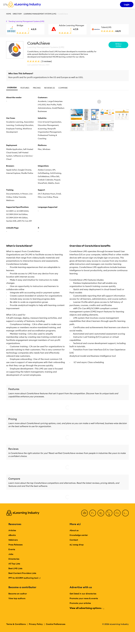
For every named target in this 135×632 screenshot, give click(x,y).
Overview (12, 87)
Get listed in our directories (83, 593)
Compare (63, 88)
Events (11, 549)
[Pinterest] (117, 513)
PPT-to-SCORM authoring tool (24, 578)
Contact (74, 540)
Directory (17, 14)
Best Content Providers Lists (22, 573)
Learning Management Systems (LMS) (40, 14)
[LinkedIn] (101, 513)
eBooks (12, 535)
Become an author (17, 593)
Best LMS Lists (15, 568)
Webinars (13, 540)
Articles (12, 530)
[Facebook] (84, 513)
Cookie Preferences (55, 624)
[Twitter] (92, 513)
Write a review (118, 45)
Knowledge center (79, 535)
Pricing (37, 88)
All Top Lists (14, 563)
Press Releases (15, 544)
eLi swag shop (77, 544)
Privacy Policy (36, 624)
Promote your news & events (84, 598)
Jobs (10, 554)
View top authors (16, 598)
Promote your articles (80, 603)
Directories (13, 559)
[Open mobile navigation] (5, 4)
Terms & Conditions (16, 624)
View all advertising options (87, 608)
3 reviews (46, 61)
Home (8, 14)
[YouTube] (109, 513)
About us (74, 530)
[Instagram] (125, 513)
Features (24, 88)
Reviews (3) (49, 88)
